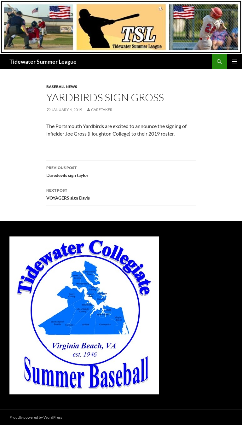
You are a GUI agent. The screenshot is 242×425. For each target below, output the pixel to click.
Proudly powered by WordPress (35, 417)
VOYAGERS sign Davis (121, 194)
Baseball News (61, 86)
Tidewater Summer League (43, 61)
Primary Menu (234, 61)
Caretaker (101, 109)
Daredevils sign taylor (121, 171)
